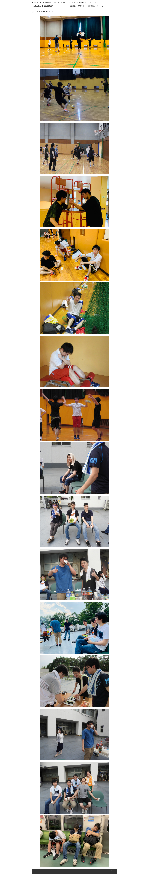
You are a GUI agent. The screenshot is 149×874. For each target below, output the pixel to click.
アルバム (95, 6)
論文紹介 (80, 6)
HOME (67, 6)
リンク (101, 6)
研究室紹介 (73, 6)
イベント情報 (88, 6)
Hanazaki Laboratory (42, 5)
